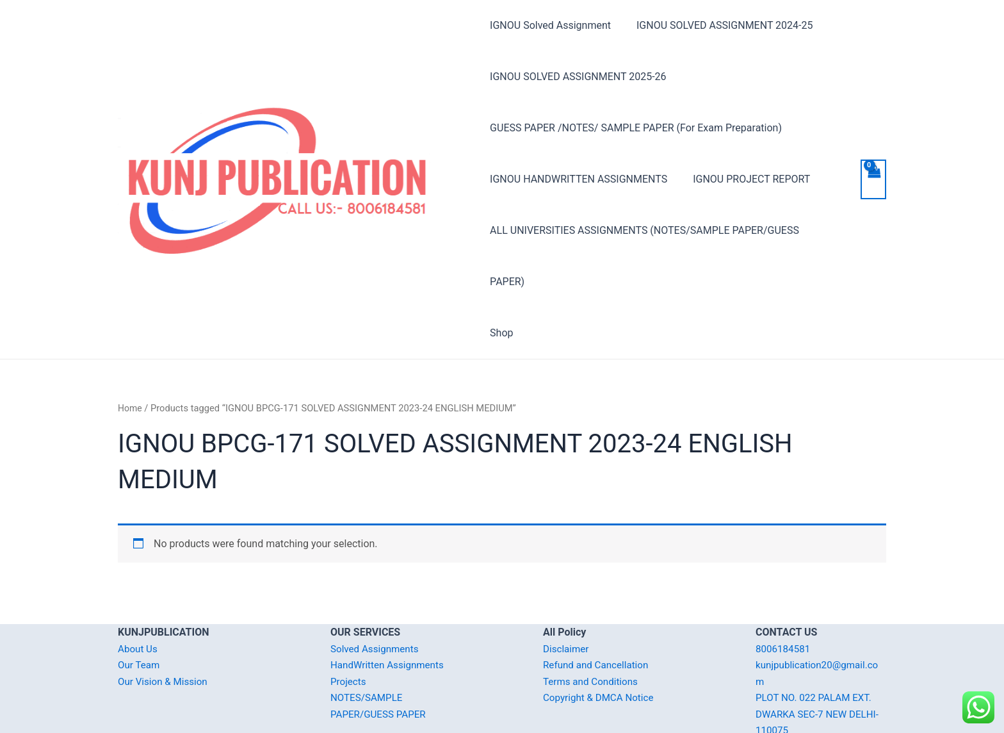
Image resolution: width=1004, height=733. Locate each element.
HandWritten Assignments (390, 613)
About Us (138, 597)
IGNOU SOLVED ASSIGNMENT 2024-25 (719, 25)
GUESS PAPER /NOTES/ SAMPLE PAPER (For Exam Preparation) (636, 128)
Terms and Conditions (593, 630)
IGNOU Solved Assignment (550, 25)
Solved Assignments (376, 597)
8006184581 (784, 597)
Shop (501, 282)
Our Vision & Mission (165, 630)
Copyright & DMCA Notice (601, 646)
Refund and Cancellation (598, 613)
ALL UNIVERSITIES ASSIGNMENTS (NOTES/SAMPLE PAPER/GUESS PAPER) (663, 230)
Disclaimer (567, 597)
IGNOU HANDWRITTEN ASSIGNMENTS (578, 179)
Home (130, 357)
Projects (349, 630)
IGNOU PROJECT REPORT (746, 179)
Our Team (140, 613)
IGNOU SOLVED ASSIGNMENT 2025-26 (578, 76)
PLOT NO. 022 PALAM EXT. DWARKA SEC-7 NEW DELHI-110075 (821, 662)
